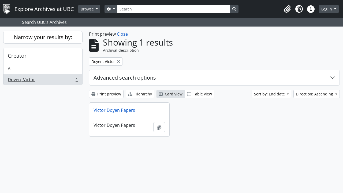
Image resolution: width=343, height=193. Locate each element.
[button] (287, 9)
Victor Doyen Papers (114, 110)
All (10, 69)
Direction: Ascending (315, 93)
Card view (170, 93)
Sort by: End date (270, 93)
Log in (327, 9)
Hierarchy (140, 93)
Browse (88, 9)
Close (122, 34)
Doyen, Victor (43, 80)
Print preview (106, 93)
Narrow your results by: (43, 37)
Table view (199, 93)
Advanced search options (125, 77)
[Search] (173, 9)
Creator (17, 55)
